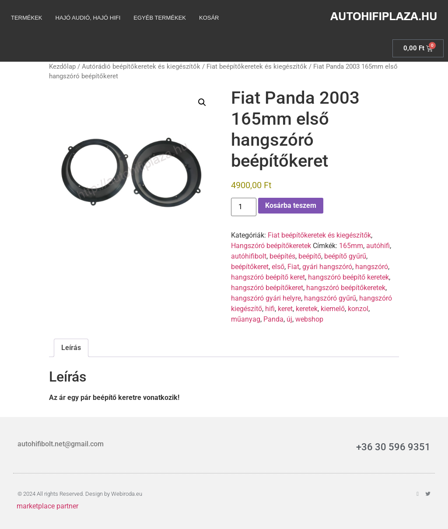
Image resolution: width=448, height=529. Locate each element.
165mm (351, 246)
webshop (309, 319)
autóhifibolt (248, 256)
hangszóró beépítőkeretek (345, 288)
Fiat (293, 267)
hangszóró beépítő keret (268, 277)
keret (285, 309)
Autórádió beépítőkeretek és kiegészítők (141, 66)
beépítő (309, 256)
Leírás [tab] (71, 347)
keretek (307, 309)
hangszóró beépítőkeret (267, 288)
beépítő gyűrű (345, 256)
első (278, 267)
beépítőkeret (250, 267)
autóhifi (378, 246)
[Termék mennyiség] (243, 207)
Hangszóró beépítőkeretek (271, 246)
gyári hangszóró (327, 267)
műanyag (245, 319)
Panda (273, 319)
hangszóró (371, 267)
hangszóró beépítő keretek (348, 277)
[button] (202, 102)
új (289, 319)
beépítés (282, 256)
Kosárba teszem (290, 205)
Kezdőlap (62, 66)
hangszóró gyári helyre (266, 298)
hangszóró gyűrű (330, 298)
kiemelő (333, 309)
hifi (270, 309)
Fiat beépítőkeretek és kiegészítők (256, 66)
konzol (358, 309)
